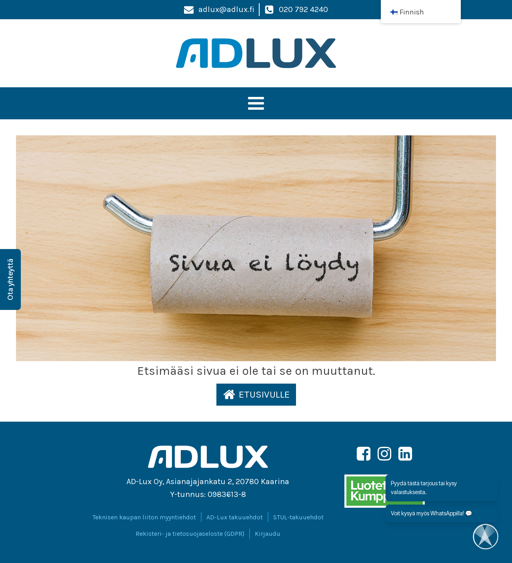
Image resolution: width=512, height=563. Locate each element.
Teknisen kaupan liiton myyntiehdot (144, 517)
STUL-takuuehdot (298, 517)
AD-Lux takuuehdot (234, 517)
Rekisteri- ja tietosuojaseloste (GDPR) (190, 533)
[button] (256, 394)
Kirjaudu (267, 533)
